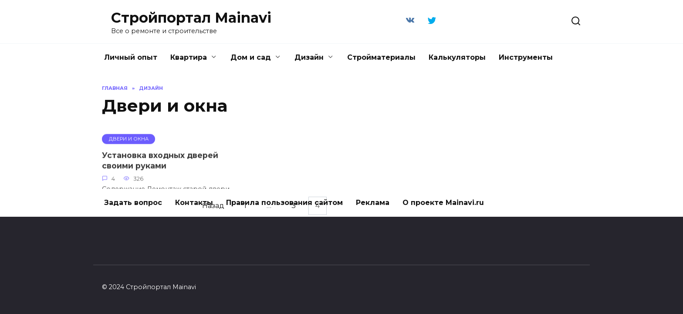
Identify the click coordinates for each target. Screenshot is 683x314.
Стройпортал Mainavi (191, 17)
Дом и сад (250, 57)
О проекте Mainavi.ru (443, 202)
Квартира (188, 57)
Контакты (194, 202)
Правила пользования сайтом (284, 202)
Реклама (372, 202)
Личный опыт (130, 57)
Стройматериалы (381, 57)
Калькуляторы (457, 57)
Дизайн (309, 57)
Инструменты (526, 57)
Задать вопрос (133, 202)
